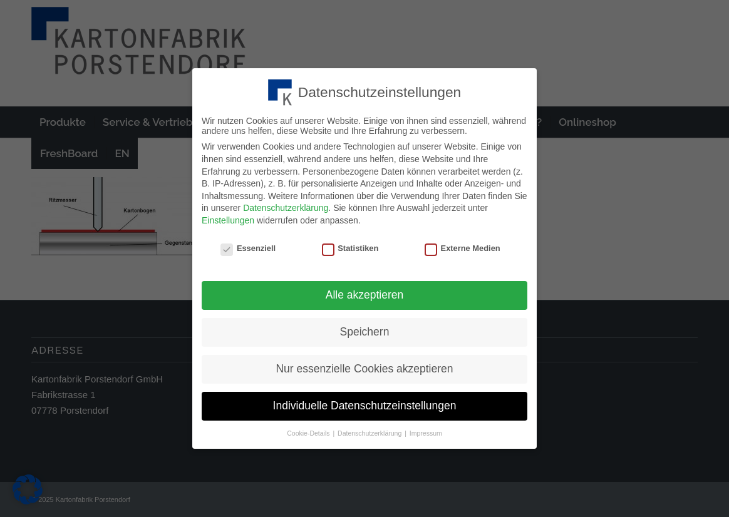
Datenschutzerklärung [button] (370, 430)
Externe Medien (462, 245)
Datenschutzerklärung (285, 205)
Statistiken (350, 245)
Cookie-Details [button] (309, 430)
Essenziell (248, 245)
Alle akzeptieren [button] (365, 292)
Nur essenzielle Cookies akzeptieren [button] (364, 365)
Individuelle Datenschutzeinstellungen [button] (365, 402)
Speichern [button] (365, 329)
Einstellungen (228, 217)
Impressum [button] (426, 430)
